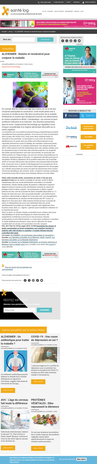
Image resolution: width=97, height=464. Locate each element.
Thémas (76, 2)
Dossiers (50, 11)
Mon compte (90, 2)
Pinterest (71, 40)
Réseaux (76, 11)
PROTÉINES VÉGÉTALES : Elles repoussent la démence (45, 403)
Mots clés (7, 39)
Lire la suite (8, 390)
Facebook (62, 40)
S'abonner (44, 310)
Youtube (41, 280)
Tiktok (75, 40)
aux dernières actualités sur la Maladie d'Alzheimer (28, 238)
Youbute (79, 40)
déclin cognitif (45, 237)
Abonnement (69, 11)
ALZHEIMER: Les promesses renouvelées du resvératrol (32, 235)
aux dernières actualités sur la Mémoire (24, 237)
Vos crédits (88, 137)
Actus (44, 11)
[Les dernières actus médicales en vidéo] (79, 182)
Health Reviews (59, 11)
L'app (68, 2)
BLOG (82, 11)
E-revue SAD (59, 2)
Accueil (4, 32)
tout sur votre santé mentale (88, 127)
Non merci (81, 459)
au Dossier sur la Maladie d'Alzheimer (23, 242)
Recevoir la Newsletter (80, 111)
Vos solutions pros (88, 146)
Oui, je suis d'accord (67, 459)
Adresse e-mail (10, 306)
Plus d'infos (14, 462)
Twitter (66, 40)
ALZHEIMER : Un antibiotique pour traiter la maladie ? (15, 340)
